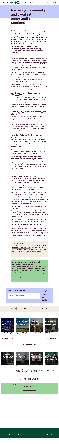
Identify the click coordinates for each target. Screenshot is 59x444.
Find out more (17, 296)
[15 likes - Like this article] (44, 50)
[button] (57, 348)
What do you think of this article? (17, 314)
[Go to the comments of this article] (47, 50)
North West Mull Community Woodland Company (27, 53)
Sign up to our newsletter (29, 409)
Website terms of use (52, 440)
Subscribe (53, 2)
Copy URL (44, 327)
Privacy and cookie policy (38, 440)
